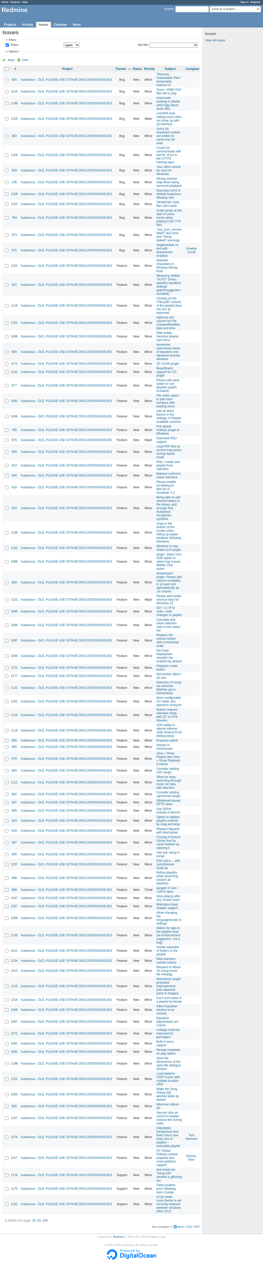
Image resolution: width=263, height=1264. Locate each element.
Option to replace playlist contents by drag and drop (168, 820)
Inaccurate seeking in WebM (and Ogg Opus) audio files (168, 103)
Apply (11, 59)
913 (14, 465)
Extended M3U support (166, 440)
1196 (14, 532)
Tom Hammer (191, 1137)
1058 (14, 918)
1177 (14, 676)
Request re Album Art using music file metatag (168, 970)
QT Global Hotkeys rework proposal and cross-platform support (167, 1158)
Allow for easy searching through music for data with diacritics (168, 782)
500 (14, 1106)
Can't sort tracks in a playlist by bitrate (169, 999)
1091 (14, 1043)
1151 (14, 1079)
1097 (14, 640)
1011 (14, 950)
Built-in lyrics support (165, 1043)
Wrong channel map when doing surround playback (169, 182)
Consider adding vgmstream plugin (168, 794)
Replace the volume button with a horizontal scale (167, 640)
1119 (14, 730)
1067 (14, 1021)
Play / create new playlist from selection (168, 465)
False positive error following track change (166, 1188)
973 (14, 235)
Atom (180, 1226)
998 (14, 890)
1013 (14, 971)
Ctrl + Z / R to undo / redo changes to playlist (169, 611)
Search (169, 9)
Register (255, 2)
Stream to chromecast (164, 746)
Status (14, 45)
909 (14, 352)
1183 (14, 548)
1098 (14, 336)
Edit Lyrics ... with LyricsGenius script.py (168, 864)
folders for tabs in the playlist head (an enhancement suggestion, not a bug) (168, 935)
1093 (14, 1094)
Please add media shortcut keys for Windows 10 (168, 599)
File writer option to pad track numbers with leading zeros (167, 401)
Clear (25, 59)
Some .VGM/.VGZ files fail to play (168, 91)
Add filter (143, 44)
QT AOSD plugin (167, 363)
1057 (14, 906)
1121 (14, 782)
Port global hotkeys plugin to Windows (168, 430)
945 (14, 475)
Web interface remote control (166, 960)
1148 (14, 1063)
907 (14, 802)
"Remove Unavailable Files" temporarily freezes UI (168, 79)
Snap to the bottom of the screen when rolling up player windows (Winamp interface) (168, 532)
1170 (14, 668)
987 (14, 842)
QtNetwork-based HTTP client (168, 802)
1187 (14, 1118)
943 (14, 508)
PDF (197, 1226)
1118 (14, 305)
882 (14, 794)
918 (14, 830)
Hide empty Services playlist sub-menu (167, 336)
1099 (14, 656)
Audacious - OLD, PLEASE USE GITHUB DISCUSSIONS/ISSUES (66, 79)
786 (14, 430)
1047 (14, 898)
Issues (43, 24)
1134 (14, 961)
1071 (14, 1033)
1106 (14, 155)
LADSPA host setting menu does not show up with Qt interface (169, 119)
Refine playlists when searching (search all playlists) (167, 878)
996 (14, 878)
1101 (14, 599)
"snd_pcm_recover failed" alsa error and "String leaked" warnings (169, 235)
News (77, 24)
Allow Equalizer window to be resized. (166, 1009)
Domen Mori (191, 1157)
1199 (14, 103)
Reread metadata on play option (168, 1051)
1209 (14, 194)
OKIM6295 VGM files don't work (167, 204)
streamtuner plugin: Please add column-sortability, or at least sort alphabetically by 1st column (169, 582)
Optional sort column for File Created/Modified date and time (168, 323)
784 (14, 217)
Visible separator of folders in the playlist (167, 950)
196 (14, 182)
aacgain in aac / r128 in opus (167, 889)
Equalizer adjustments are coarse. (167, 1021)
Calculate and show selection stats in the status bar (168, 625)
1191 (14, 701)
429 (14, 487)
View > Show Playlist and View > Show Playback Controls (168, 759)
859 (14, 170)
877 (14, 385)
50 (39, 1220)
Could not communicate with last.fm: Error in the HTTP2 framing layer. (168, 155)
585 (14, 79)
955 (14, 740)
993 (14, 136)
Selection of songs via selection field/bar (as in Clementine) (169, 688)
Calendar (60, 24)
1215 (14, 986)
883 (14, 770)
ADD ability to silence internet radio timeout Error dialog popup (169, 730)
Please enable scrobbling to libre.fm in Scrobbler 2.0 (166, 487)
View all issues (215, 40)
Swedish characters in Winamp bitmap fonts (167, 266)
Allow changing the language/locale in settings (168, 918)
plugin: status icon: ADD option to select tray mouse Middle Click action (169, 562)
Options (13, 51)
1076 (14, 1137)
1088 (14, 561)
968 (14, 452)
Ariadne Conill (191, 250)
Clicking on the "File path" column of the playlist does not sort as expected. (169, 306)
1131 (14, 688)
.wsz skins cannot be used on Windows (168, 170)
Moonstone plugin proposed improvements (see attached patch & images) (168, 986)
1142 (14, 372)
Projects (15, 2)
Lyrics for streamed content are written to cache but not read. (168, 136)
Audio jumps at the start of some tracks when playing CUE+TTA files (169, 218)
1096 (14, 625)
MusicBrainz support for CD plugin (166, 372)
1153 (14, 323)
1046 (14, 416)
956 (14, 747)
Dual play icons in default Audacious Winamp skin (168, 194)
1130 (14, 935)
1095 (14, 611)
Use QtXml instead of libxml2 (168, 810)
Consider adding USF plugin (167, 770)
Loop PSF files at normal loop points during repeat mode (169, 452)
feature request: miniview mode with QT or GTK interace (167, 715)
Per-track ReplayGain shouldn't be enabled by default (169, 656)
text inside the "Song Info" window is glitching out (169, 1175)
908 (14, 810)
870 (14, 759)
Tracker (120, 69)
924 (14, 820)
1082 (14, 401)
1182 (14, 1204)
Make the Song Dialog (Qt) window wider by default (167, 1094)
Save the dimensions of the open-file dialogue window (168, 1063)
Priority (149, 69)
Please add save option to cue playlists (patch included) (167, 385)
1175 (14, 1188)
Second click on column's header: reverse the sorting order (169, 1118)
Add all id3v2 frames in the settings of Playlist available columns (168, 416)
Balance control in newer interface (168, 475)
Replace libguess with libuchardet (168, 830)
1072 (14, 363)
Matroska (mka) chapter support (167, 906)
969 (14, 582)
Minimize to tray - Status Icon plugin (168, 548)
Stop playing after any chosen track (168, 898)
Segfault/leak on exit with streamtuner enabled (167, 250)
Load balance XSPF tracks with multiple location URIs (168, 1079)
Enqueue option (167, 740)
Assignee (192, 69)
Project (67, 69)
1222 (14, 266)
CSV (189, 1226)
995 (14, 854)
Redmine (118, 1236)
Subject (170, 69)
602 (14, 285)
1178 (14, 1175)
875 (14, 440)
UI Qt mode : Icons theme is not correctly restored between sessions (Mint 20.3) (168, 1204)
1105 (14, 119)
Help (25, 2)
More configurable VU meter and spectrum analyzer (169, 701)
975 (14, 250)
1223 (14, 204)
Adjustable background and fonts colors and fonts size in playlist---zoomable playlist (168, 1137)
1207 (14, 864)
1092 (14, 1052)
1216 (14, 1000)
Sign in (244, 2)
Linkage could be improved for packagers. (168, 1033)
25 (33, 1220)
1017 (14, 1158)
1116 (14, 715)
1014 (14, 91)
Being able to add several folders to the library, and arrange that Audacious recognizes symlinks (168, 508)
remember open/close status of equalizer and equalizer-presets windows (168, 352)
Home (5, 2)
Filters (12, 39)
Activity (27, 24)
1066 (14, 1010)
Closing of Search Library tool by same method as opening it (168, 842)
